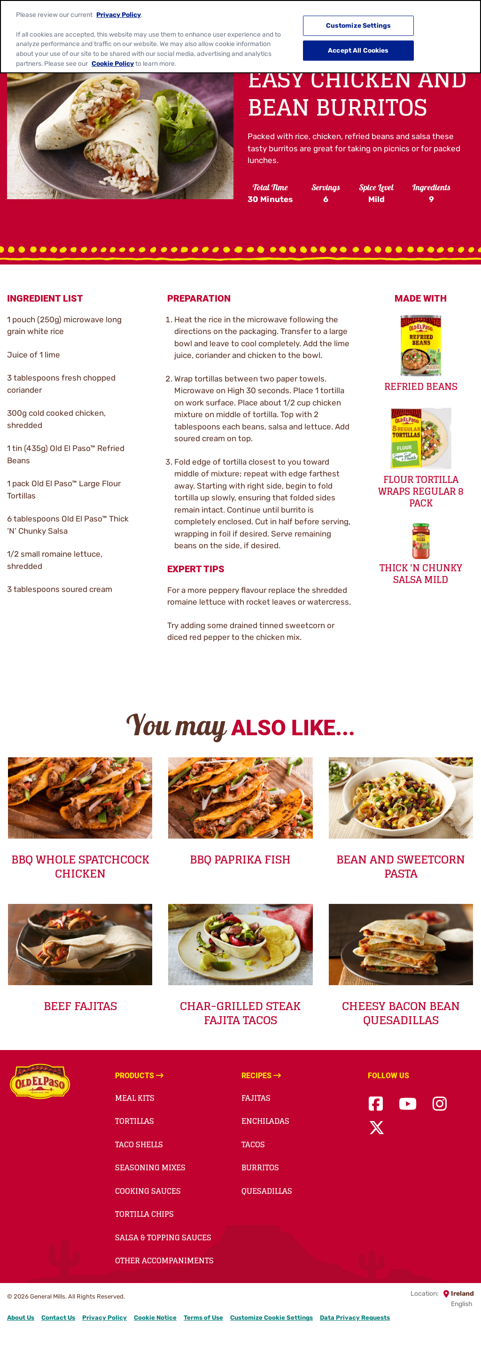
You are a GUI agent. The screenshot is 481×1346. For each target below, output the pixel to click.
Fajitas (256, 1098)
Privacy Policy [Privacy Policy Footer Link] (104, 1317)
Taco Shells (139, 1144)
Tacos (253, 1144)
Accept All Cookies (358, 43)
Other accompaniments (164, 1260)
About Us (20, 1317)
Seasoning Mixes (150, 1167)
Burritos (260, 1167)
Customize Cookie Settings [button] (271, 1317)
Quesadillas (266, 1191)
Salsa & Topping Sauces (163, 1237)
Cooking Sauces (148, 1191)
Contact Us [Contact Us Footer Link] (58, 1317)
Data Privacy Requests (355, 1317)
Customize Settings (358, 18)
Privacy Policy (118, 7)
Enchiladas (265, 1121)
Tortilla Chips (144, 1214)
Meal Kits (135, 1098)
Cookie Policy (113, 56)
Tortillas (134, 1121)
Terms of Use (203, 1317)
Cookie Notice (155, 1317)
